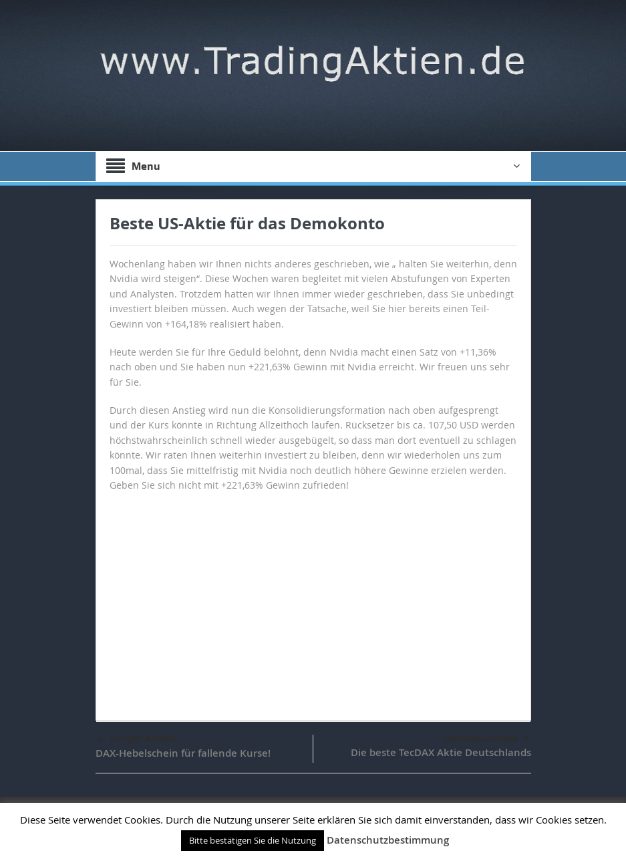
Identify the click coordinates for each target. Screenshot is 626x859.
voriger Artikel (136, 740)
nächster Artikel (487, 738)
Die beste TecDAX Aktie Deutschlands (441, 752)
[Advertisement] (313, 599)
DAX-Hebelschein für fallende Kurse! (183, 753)
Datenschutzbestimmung (388, 840)
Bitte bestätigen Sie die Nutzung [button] (252, 840)
